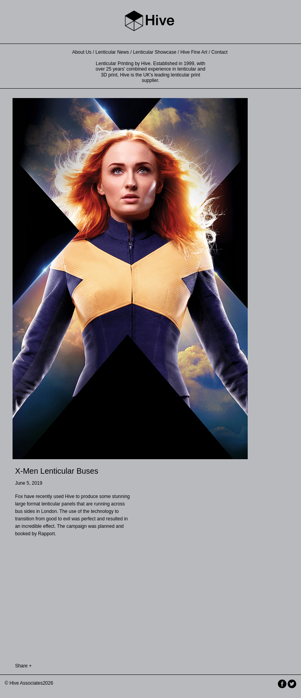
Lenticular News (112, 52)
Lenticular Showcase (154, 52)
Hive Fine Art (193, 52)
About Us (81, 52)
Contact (219, 52)
